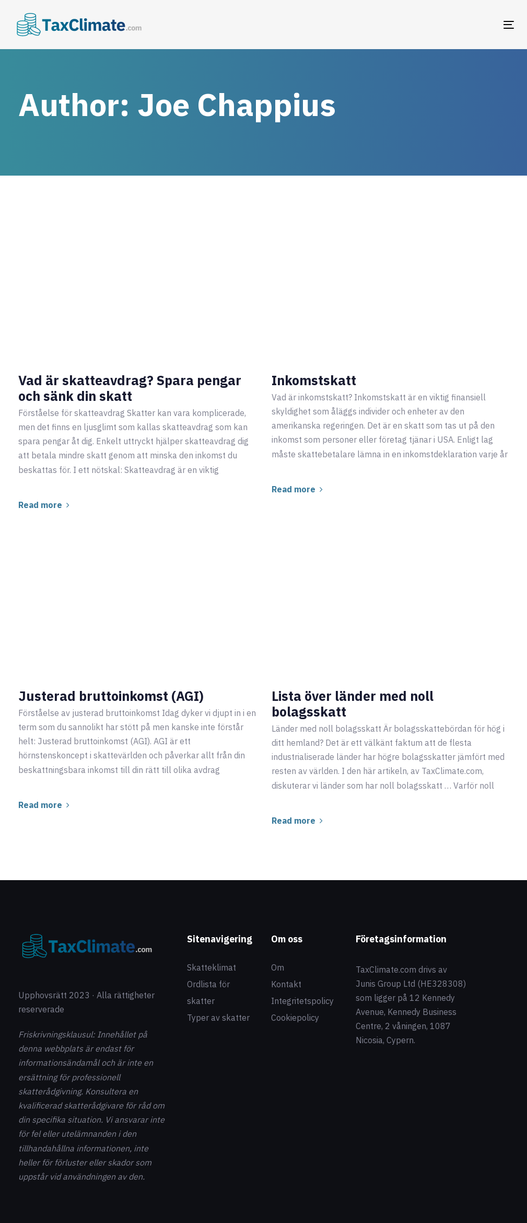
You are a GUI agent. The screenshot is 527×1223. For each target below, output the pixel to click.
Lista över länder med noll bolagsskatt (353, 704)
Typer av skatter (218, 1017)
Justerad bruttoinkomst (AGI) (111, 696)
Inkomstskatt (314, 380)
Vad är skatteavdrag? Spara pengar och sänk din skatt (129, 388)
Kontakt (286, 984)
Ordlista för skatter (208, 992)
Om (277, 967)
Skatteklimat (211, 967)
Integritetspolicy (302, 1001)
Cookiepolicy (295, 1017)
